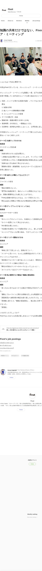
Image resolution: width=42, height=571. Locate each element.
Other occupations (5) (6, 350)
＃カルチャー (15, 355)
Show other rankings (32, 517)
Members (19, 20)
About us (10, 20)
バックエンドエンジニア (7, 348)
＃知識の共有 (25, 355)
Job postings (36, 20)
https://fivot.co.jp (12, 11)
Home (3, 20)
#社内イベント (5, 355)
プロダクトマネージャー (7, 342)
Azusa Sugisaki (8, 40)
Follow (21, 15)
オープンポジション (5, 345)
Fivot (10, 9)
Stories (27, 20)
